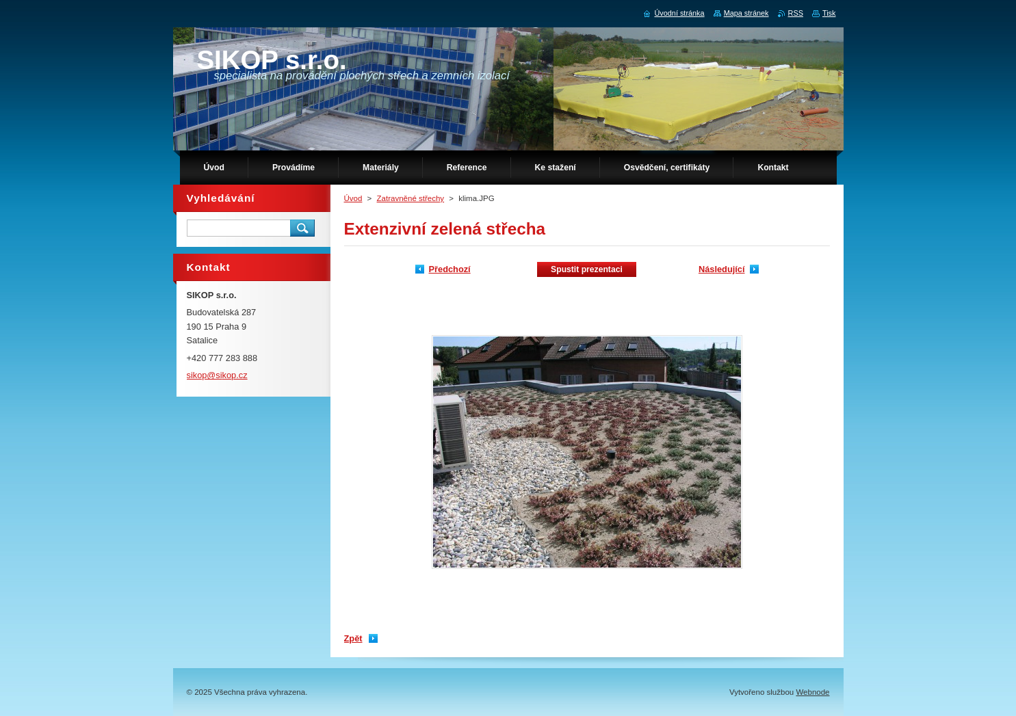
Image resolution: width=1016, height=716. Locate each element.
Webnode (812, 692)
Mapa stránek (746, 13)
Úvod (353, 198)
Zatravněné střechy (411, 198)
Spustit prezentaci (587, 269)
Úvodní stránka (679, 13)
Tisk (829, 13)
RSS (795, 13)
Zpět (353, 638)
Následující (722, 269)
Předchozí (450, 269)
